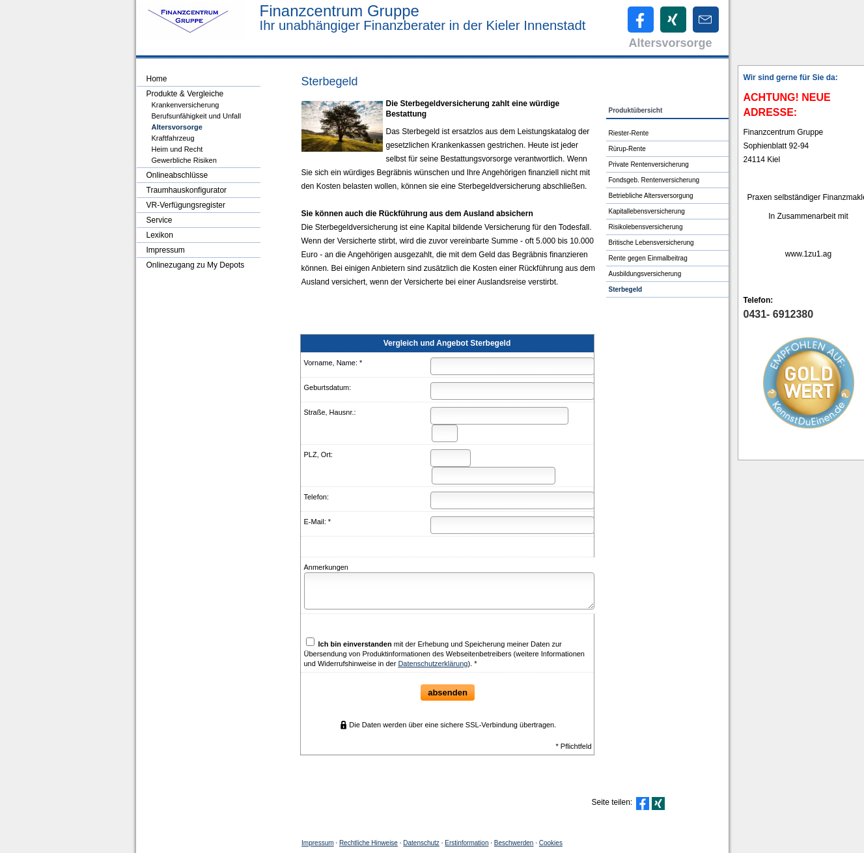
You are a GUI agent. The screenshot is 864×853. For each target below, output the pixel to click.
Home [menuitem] (156, 78)
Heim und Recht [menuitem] (177, 149)
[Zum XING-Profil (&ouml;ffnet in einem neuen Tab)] (673, 20)
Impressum (317, 842)
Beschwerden (514, 842)
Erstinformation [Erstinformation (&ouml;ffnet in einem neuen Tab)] (466, 842)
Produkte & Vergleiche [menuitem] (185, 93)
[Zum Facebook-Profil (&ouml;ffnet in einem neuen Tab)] (641, 20)
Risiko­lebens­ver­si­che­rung (646, 227)
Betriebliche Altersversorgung (651, 195)
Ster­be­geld (626, 289)
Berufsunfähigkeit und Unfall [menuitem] (197, 116)
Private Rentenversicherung (649, 164)
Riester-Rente (629, 133)
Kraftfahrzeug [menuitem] (173, 138)
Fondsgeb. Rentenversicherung (654, 180)
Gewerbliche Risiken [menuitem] (184, 160)
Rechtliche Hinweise (368, 842)
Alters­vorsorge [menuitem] (177, 127)
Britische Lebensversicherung (651, 242)
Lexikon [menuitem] (159, 235)
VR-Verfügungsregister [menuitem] (185, 205)
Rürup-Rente (627, 148)
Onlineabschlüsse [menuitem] (177, 175)
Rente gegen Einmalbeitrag (648, 258)
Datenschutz (421, 842)
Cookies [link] (551, 842)
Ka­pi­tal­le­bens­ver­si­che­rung (647, 211)
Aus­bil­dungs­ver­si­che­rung (645, 273)
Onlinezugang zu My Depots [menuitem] (195, 265)
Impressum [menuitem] (165, 250)
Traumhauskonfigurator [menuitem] (186, 190)
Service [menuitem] (159, 220)
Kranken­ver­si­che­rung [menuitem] (185, 105)
